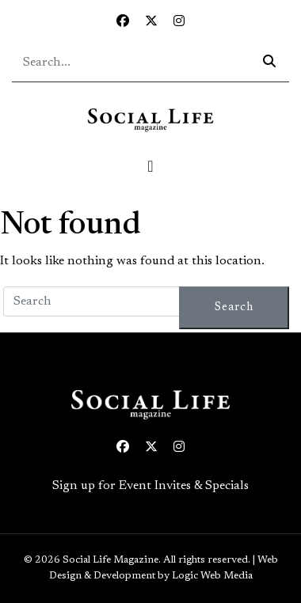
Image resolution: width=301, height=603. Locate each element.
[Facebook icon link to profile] (122, 22)
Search (234, 307)
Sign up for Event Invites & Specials (150, 486)
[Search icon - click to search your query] (269, 62)
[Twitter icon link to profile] (151, 22)
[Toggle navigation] (150, 166)
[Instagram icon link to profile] (179, 22)
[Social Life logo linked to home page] (150, 119)
